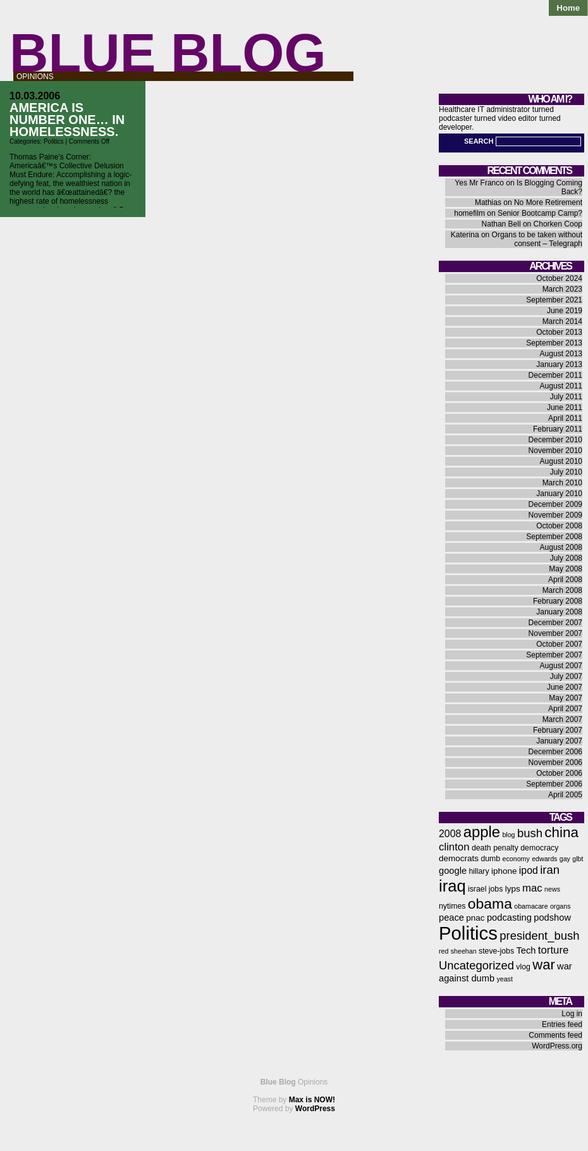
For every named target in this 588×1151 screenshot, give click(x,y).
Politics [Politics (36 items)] (468, 933)
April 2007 (565, 708)
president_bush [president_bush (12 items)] (539, 935)
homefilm (469, 213)
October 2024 (559, 278)
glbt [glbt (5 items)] (577, 858)
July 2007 (566, 676)
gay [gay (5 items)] (565, 858)
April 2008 (565, 579)
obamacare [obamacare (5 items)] (531, 906)
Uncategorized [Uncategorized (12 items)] (476, 965)
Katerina (465, 234)
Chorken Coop (558, 224)
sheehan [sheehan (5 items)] (464, 951)
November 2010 (555, 450)
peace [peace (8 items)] (451, 917)
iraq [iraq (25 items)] (452, 886)
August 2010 (561, 461)
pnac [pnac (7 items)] (475, 918)
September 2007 (554, 654)
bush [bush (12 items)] (529, 833)
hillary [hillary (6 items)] (479, 871)
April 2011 (565, 418)
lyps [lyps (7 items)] (512, 888)
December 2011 (555, 375)
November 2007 (555, 633)
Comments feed (555, 1035)
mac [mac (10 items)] (532, 888)
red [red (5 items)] (443, 951)
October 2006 (559, 773)
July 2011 (566, 396)
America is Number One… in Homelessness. (67, 120)
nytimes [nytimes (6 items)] (452, 906)
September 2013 (554, 343)
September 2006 (554, 784)
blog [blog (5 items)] (508, 834)
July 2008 (566, 558)
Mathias (488, 202)
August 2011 (561, 386)
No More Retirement (548, 202)
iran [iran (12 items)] (550, 869)
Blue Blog (167, 53)
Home (568, 8)
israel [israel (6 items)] (477, 889)
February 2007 (557, 730)
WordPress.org (557, 1046)
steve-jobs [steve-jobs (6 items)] (496, 951)
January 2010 (559, 493)
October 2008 (559, 525)
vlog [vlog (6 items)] (523, 966)
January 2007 (559, 741)
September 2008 (554, 536)
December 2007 (555, 622)
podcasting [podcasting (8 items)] (509, 917)
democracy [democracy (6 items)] (539, 847)
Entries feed (562, 1024)
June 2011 (564, 407)
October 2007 (559, 644)
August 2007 (561, 665)
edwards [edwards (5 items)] (544, 858)
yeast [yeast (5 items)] (504, 979)
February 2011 (557, 429)
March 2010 (562, 482)
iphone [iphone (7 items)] (504, 871)
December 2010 (555, 439)
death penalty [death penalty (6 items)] (495, 847)
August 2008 (561, 547)
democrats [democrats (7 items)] (459, 858)
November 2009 (555, 515)
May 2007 (565, 698)
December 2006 (555, 751)
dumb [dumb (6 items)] (490, 858)
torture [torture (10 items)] (553, 950)
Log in (571, 1013)
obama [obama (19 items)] (490, 903)
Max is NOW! (312, 1099)
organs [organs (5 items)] (560, 906)
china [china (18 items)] (561, 832)
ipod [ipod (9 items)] (528, 870)
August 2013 (561, 353)
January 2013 (559, 364)
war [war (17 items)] (543, 965)
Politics (54, 141)
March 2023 (562, 289)
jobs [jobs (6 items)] (496, 889)
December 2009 (555, 504)
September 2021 (554, 300)
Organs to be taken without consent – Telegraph (537, 239)
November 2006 (555, 762)
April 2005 (565, 794)
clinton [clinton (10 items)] (454, 847)
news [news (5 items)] (552, 889)
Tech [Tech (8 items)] (526, 950)
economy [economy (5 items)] (516, 858)
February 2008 (557, 601)
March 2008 (562, 590)
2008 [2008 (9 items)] (450, 833)
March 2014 (562, 321)
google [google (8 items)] (453, 871)
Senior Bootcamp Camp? (540, 213)
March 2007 (562, 719)
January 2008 (559, 611)
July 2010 (566, 472)
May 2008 (565, 568)
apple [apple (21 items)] (481, 831)
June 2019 (564, 310)
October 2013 (559, 332)
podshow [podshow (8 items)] (552, 917)
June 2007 (564, 687)
